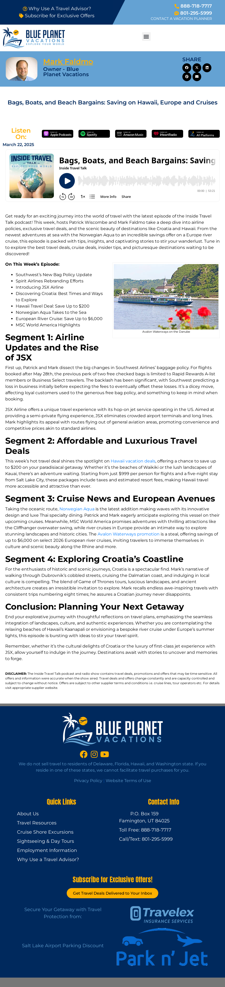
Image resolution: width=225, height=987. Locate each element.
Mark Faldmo (68, 61)
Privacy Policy (88, 780)
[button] (146, 36)
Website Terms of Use (128, 780)
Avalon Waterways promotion (129, 534)
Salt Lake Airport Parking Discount (63, 946)
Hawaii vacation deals (133, 461)
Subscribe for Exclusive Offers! (113, 879)
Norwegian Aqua (76, 508)
